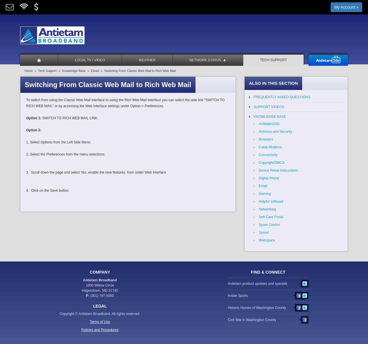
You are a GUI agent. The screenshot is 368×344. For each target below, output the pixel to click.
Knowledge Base (74, 70)
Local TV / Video (90, 60)
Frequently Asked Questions (282, 97)
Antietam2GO (269, 124)
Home (28, 70)
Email (95, 70)
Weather (147, 60)
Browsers (266, 139)
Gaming (265, 194)
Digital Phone (269, 178)
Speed (264, 232)
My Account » (346, 7)
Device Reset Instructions (278, 170)
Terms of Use (100, 322)
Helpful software (271, 201)
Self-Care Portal (271, 217)
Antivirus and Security (275, 132)
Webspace (267, 240)
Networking (267, 209)
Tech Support (273, 60)
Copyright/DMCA (272, 163)
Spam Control (269, 225)
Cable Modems (270, 147)
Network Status (207, 60)
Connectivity (268, 155)
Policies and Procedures (99, 330)
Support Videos (269, 107)
